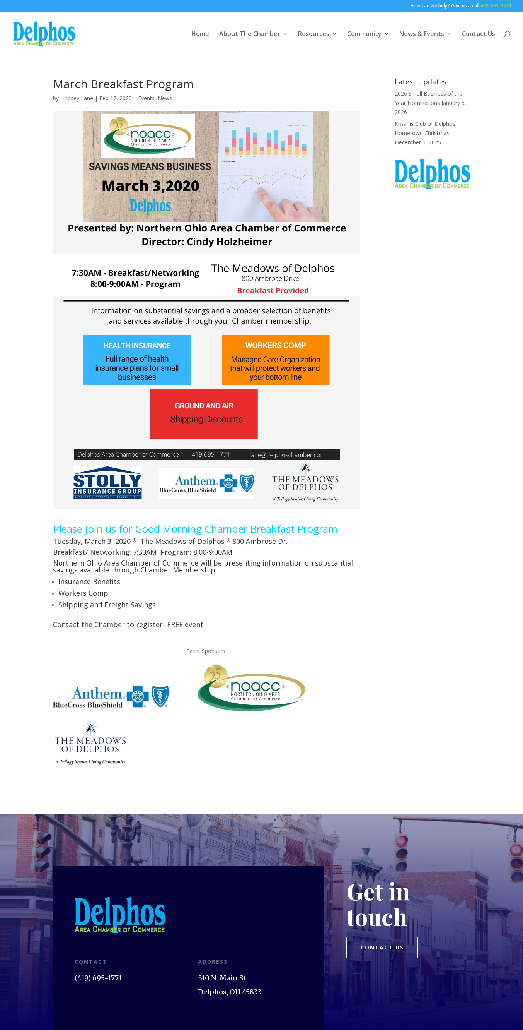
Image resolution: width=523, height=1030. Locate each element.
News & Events (421, 34)
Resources (313, 34)
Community (364, 34)
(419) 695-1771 (98, 977)
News (165, 98)
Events (146, 98)
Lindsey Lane (76, 98)
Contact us (382, 947)
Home (200, 34)
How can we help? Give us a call (461, 6)
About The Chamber (249, 34)
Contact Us (478, 34)
